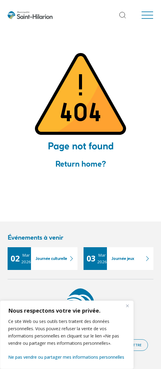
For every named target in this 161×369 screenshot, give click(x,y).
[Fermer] (127, 305)
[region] (67, 335)
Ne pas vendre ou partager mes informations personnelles (66, 357)
